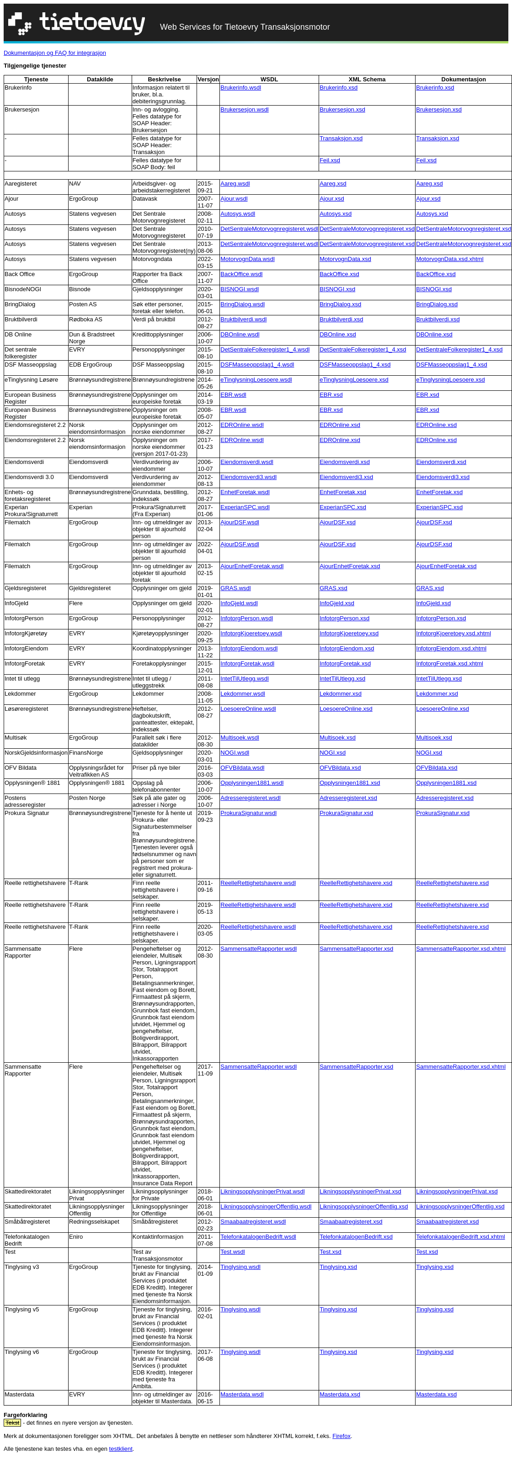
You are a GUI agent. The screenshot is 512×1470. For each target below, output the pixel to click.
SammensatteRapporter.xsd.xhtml (461, 948)
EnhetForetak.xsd (343, 492)
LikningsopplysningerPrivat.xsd (360, 1191)
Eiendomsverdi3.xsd (346, 477)
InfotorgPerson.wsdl (246, 618)
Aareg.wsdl (235, 183)
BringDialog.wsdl (242, 304)
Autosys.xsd (336, 213)
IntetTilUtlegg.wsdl (244, 678)
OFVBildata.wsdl (242, 767)
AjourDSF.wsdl (239, 522)
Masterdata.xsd (340, 1394)
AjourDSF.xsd (338, 522)
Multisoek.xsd (338, 737)
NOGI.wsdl (234, 752)
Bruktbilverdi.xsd (341, 319)
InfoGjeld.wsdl (239, 603)
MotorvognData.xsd (345, 259)
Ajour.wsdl (233, 198)
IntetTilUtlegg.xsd (342, 678)
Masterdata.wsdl (242, 1394)
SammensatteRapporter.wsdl (258, 948)
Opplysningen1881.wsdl (251, 782)
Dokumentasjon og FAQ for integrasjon (55, 52)
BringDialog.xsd (340, 304)
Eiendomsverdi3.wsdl (248, 477)
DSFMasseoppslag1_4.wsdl (257, 364)
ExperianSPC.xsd (343, 507)
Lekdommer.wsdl (242, 693)
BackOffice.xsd (339, 274)
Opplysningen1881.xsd (350, 782)
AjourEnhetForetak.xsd (350, 566)
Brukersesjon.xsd (342, 109)
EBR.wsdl (233, 394)
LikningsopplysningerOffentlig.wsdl (265, 1206)
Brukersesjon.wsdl (244, 109)
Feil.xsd (330, 160)
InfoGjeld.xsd (337, 603)
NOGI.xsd (333, 752)
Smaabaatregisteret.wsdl (253, 1221)
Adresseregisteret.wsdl (250, 797)
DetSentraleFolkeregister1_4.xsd (363, 349)
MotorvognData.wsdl (247, 259)
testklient (121, 1448)
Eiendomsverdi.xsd (345, 461)
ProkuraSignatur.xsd (346, 813)
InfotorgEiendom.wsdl (248, 648)
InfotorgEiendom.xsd (347, 648)
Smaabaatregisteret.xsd (351, 1221)
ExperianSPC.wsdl (245, 507)
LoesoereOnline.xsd (346, 708)
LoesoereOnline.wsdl (248, 708)
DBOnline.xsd (338, 334)
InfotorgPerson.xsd (344, 618)
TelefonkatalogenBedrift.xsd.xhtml (460, 1236)
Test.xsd (330, 1251)
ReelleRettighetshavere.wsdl (258, 882)
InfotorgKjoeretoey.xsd (349, 633)
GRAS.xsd (333, 588)
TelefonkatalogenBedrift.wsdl (258, 1236)
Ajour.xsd (332, 198)
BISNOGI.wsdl (239, 289)
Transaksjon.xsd (341, 138)
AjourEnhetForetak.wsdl (251, 566)
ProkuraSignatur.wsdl (248, 813)
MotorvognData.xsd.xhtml (449, 259)
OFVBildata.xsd (340, 767)
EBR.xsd (331, 394)
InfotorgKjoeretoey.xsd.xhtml (453, 633)
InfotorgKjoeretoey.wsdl (251, 633)
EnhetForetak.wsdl (245, 492)
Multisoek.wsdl (239, 737)
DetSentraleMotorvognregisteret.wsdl (269, 228)
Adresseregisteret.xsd (348, 797)
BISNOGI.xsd (337, 289)
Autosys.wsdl (237, 213)
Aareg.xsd (333, 183)
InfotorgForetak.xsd (345, 663)
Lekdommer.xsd (341, 693)
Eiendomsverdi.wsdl (246, 461)
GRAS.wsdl (235, 588)
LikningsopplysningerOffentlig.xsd (364, 1206)
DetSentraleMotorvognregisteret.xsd (367, 228)
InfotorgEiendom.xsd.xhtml (451, 648)
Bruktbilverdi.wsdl (243, 319)
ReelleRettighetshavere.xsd (356, 882)
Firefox (341, 1436)
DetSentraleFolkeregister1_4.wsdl (264, 349)
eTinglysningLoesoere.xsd (354, 379)
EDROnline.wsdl (242, 424)
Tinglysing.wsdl (240, 1266)
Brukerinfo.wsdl (240, 87)
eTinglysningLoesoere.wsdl (256, 379)
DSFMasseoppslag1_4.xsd (355, 364)
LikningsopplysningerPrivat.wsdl (262, 1191)
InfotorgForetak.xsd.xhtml (449, 663)
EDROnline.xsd (340, 424)
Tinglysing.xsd (338, 1266)
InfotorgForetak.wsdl (247, 663)
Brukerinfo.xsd (338, 87)
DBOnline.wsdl (239, 334)
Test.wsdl (232, 1251)
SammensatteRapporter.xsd (356, 948)
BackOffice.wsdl (241, 274)
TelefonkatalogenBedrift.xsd (356, 1236)
